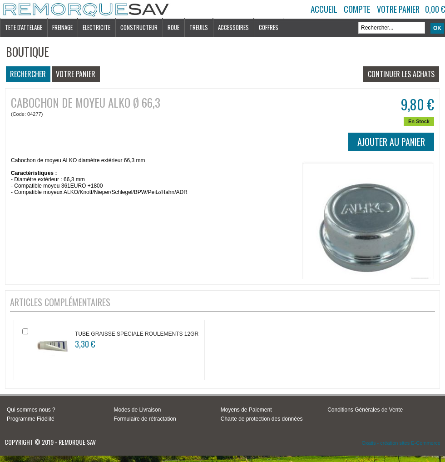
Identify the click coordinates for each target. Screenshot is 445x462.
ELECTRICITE (96, 27)
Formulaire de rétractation (145, 419)
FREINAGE (62, 27)
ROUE (173, 27)
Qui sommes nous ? (31, 410)
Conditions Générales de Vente (365, 410)
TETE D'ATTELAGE (23, 27)
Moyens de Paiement (246, 410)
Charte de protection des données (262, 419)
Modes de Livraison (137, 410)
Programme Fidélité (30, 419)
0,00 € (435, 9)
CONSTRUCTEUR (139, 27)
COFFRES (268, 27)
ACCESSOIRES (233, 27)
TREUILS (198, 27)
